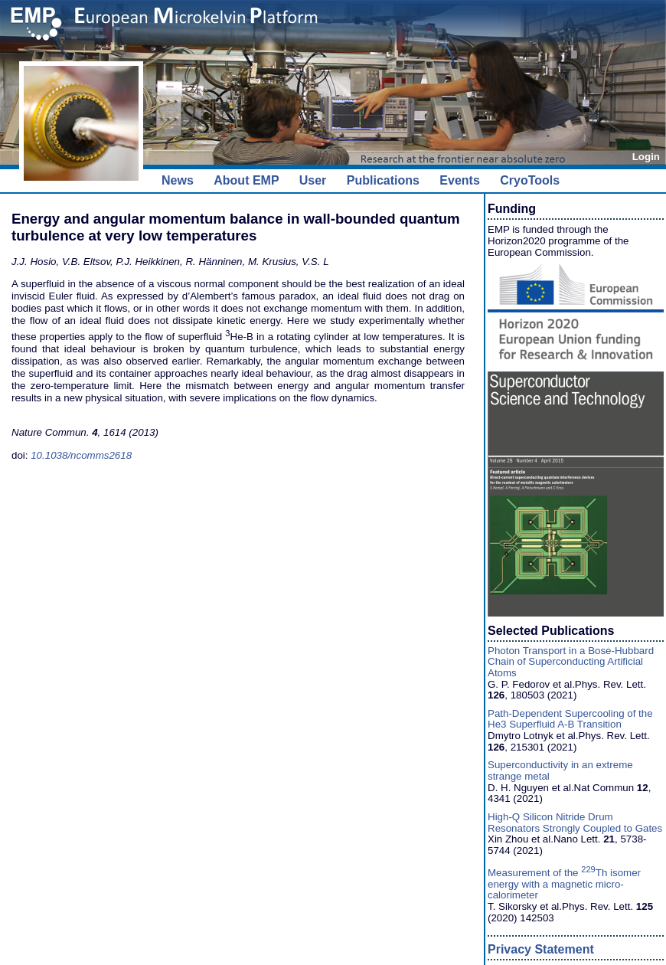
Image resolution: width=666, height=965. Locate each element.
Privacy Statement (541, 949)
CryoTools (530, 180)
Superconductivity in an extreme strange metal (560, 770)
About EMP (246, 180)
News (178, 180)
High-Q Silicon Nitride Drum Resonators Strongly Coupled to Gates (575, 822)
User (313, 180)
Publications (383, 180)
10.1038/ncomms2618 (81, 455)
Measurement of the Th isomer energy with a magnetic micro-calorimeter (564, 884)
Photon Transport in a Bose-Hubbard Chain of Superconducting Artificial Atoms (571, 662)
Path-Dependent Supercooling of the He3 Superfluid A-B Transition (570, 719)
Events (459, 180)
